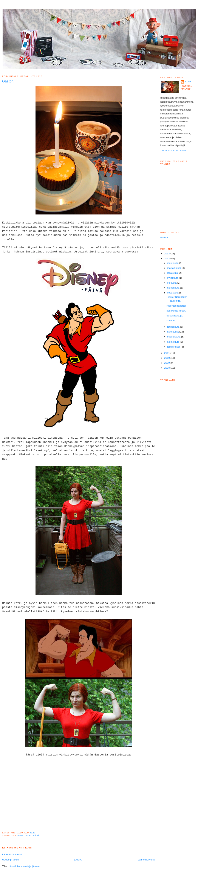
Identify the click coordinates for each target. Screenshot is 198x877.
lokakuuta (173, 273)
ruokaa (164, 237)
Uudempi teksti (10, 859)
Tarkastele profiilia (173, 150)
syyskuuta (173, 278)
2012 (167, 258)
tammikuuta (174, 346)
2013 (167, 253)
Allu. (188, 82)
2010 (167, 358)
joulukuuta (173, 263)
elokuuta (172, 282)
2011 (167, 353)
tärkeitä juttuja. (175, 315)
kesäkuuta (173, 292)
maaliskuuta (174, 336)
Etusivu (78, 859)
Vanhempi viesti (146, 859)
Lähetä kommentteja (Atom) (24, 866)
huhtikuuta (173, 331)
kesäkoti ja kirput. (176, 310)
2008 (167, 367)
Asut (20, 835)
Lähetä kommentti (12, 854)
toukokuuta (173, 326)
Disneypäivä (32, 835)
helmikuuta (173, 341)
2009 (167, 363)
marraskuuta (174, 268)
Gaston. (171, 320)
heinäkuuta (173, 287)
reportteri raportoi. (176, 305)
